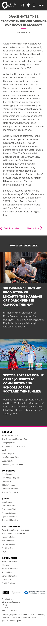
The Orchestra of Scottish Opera (15, 439)
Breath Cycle (7, 502)
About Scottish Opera (11, 435)
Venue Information (10, 576)
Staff (4, 450)
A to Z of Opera (8, 541)
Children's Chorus (9, 505)
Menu (41, 5)
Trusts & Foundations (10, 492)
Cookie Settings (8, 583)
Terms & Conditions (10, 568)
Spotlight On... (7, 548)
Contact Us (6, 579)
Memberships (7, 474)
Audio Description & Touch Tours (15, 530)
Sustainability (7, 461)
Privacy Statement (9, 561)
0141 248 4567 (11, 610)
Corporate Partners (10, 488)
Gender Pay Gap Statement (13, 464)
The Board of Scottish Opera (13, 446)
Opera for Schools (9, 516)
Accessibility (7, 572)
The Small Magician (10, 520)
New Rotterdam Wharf (11, 457)
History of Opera (8, 544)
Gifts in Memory (8, 485)
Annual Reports (8, 453)
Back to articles (11, 228)
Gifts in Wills (7, 481)
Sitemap (5, 565)
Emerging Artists (8, 442)
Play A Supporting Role (11, 478)
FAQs (4, 551)
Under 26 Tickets (9, 537)
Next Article (33, 228)
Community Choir (9, 509)
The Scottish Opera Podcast (13, 533)
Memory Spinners (9, 513)
